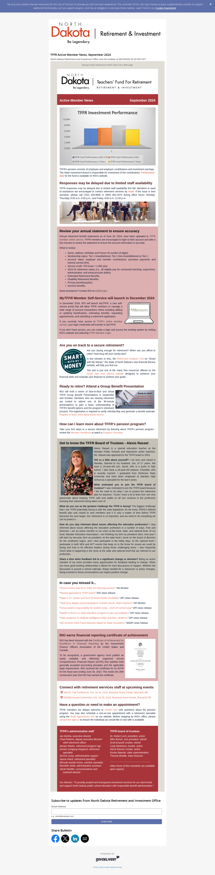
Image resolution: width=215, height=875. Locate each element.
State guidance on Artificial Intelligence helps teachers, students (93, 618)
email (131, 191)
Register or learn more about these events (81, 414)
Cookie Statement (166, 8)
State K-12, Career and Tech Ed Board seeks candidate (89, 598)
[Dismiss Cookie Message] (210, 4)
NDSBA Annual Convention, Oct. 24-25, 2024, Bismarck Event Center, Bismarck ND (107, 697)
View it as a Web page (123, 65)
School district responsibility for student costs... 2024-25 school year (95, 608)
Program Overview (112, 432)
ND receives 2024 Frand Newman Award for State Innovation (92, 623)
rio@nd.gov (101, 290)
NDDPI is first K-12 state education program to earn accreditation (94, 613)
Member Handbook (81, 432)
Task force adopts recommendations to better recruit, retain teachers (95, 603)
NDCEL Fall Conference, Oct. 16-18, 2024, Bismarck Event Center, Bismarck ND (106, 692)
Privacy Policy (98, 867)
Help (120, 867)
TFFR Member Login (100, 333)
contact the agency (69, 719)
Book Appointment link (82, 716)
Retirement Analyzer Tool (130, 358)
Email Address (58, 806)
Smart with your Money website (105, 373)
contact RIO (111, 709)
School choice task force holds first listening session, (87, 588)
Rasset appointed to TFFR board (77, 593)
